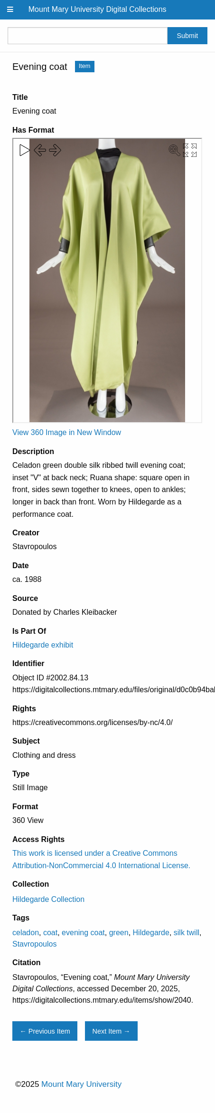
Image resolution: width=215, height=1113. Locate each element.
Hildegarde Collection (48, 899)
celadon (25, 933)
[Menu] (10, 9)
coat (50, 933)
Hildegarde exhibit (42, 645)
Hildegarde (151, 933)
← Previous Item (44, 1031)
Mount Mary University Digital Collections (97, 9)
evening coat (83, 933)
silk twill (186, 933)
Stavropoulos (34, 944)
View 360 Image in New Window (66, 432)
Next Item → (112, 1031)
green (119, 933)
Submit (187, 35)
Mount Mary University (81, 1084)
